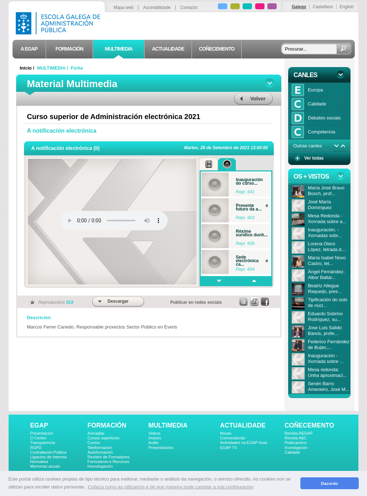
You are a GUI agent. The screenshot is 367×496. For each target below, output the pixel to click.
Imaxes (154, 438)
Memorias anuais (45, 466)
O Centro (38, 438)
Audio (153, 442)
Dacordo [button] (329, 483)
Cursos (93, 442)
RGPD (36, 447)
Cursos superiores (103, 438)
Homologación (100, 466)
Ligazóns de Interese (48, 457)
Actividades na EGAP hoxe (243, 442)
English (347, 6)
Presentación (41, 433)
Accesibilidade (157, 7)
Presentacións (160, 447)
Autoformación (100, 452)
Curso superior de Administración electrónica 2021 (113, 117)
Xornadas (95, 433)
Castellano (323, 6)
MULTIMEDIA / (53, 68)
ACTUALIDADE (243, 425)
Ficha (77, 68)
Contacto (188, 7)
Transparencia (42, 442)
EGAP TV (228, 447)
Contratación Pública (48, 452)
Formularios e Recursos (108, 461)
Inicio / (27, 68)
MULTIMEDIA (167, 425)
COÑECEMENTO (309, 425)
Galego (299, 6)
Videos (154, 433)
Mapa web (123, 7)
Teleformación (99, 447)
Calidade (292, 452)
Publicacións (296, 442)
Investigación (296, 447)
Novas (225, 433)
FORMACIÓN (106, 425)
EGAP (39, 425)
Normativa (39, 461)
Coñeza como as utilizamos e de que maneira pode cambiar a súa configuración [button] (170, 487)
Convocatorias (232, 438)
